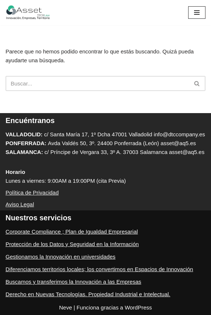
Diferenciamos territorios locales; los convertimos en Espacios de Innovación (99, 269)
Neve (65, 307)
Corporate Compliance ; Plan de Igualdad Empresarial (72, 231)
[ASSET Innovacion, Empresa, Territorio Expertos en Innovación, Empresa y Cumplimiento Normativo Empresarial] (28, 12)
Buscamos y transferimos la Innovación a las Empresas (73, 282)
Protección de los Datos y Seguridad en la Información (72, 244)
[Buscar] (97, 83)
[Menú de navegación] (196, 12)
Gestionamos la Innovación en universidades (61, 256)
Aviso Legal (20, 204)
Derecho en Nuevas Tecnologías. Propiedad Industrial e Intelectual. (88, 294)
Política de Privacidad (32, 192)
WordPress (138, 307)
